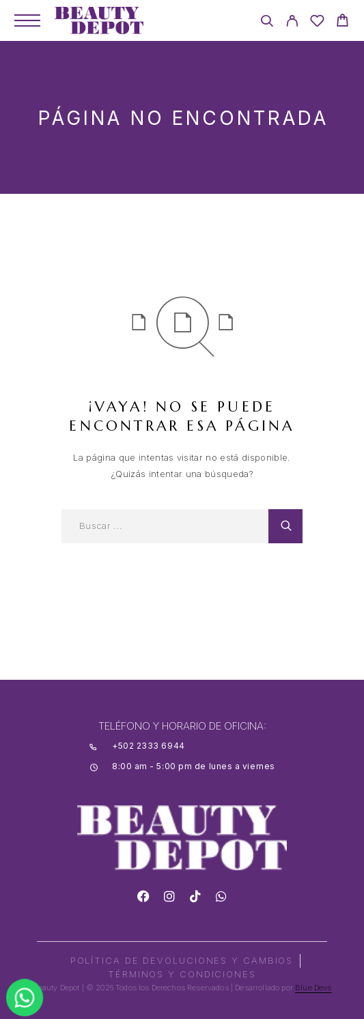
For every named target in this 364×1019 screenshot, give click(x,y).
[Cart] (342, 22)
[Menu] (27, 20)
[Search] (267, 22)
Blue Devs (313, 987)
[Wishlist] (317, 22)
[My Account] (292, 22)
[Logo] (99, 20)
